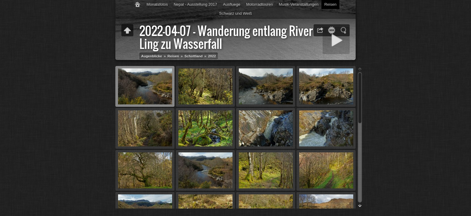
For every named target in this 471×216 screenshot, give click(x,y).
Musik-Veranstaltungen (298, 4)
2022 (212, 56)
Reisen (330, 4)
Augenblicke (151, 56)
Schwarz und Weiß (235, 13)
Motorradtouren (259, 4)
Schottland (193, 56)
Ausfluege (231, 4)
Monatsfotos (157, 4)
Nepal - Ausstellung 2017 (195, 4)
